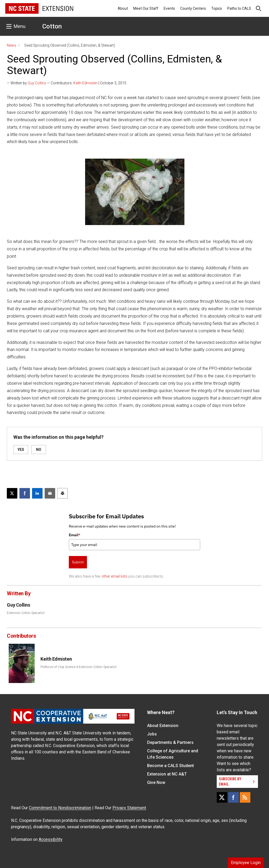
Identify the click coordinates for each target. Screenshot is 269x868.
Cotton (52, 26)
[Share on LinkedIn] (37, 493)
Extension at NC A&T (167, 774)
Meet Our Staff (145, 8)
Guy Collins (37, 83)
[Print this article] (62, 493)
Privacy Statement (129, 807)
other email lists (114, 576)
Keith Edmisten (85, 83)
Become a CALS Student (170, 765)
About (123, 8)
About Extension (162, 725)
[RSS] (245, 797)
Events (169, 8)
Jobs (152, 734)
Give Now (156, 782)
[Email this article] (50, 493)
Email (74, 535)
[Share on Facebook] (24, 493)
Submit (78, 562)
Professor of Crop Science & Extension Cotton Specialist (78, 667)
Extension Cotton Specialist (26, 613)
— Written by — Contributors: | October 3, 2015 (66, 83)
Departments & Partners (170, 742)
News (11, 45)
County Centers (193, 8)
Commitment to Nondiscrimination (60, 807)
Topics (216, 8)
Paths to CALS (239, 8)
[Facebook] (233, 797)
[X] (222, 797)
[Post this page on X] (12, 493)
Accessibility (51, 839)
